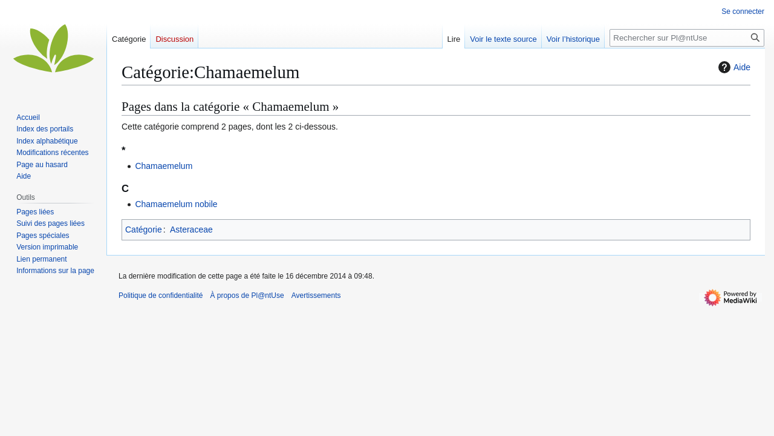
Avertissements (316, 295)
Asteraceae (191, 229)
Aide (732, 67)
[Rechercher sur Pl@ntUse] (687, 38)
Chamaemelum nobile (176, 204)
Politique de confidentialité (161, 295)
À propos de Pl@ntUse (247, 295)
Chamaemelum (163, 166)
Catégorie (143, 229)
